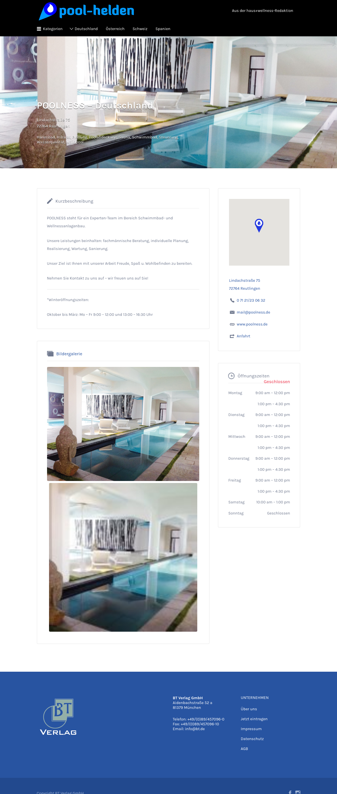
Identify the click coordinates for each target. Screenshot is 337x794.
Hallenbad (46, 137)
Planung (79, 137)
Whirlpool (75, 142)
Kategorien (53, 28)
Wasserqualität (50, 142)
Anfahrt (243, 336)
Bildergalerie (69, 353)
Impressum (251, 728)
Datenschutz (252, 738)
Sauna (124, 137)
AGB (244, 748)
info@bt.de (195, 728)
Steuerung (168, 137)
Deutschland (86, 28)
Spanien (162, 28)
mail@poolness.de (253, 312)
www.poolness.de (252, 324)
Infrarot (64, 137)
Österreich (115, 28)
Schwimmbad (144, 137)
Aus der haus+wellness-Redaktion (262, 10)
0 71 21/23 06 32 (251, 300)
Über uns (249, 709)
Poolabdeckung (103, 137)
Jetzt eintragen (254, 719)
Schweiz (140, 28)
